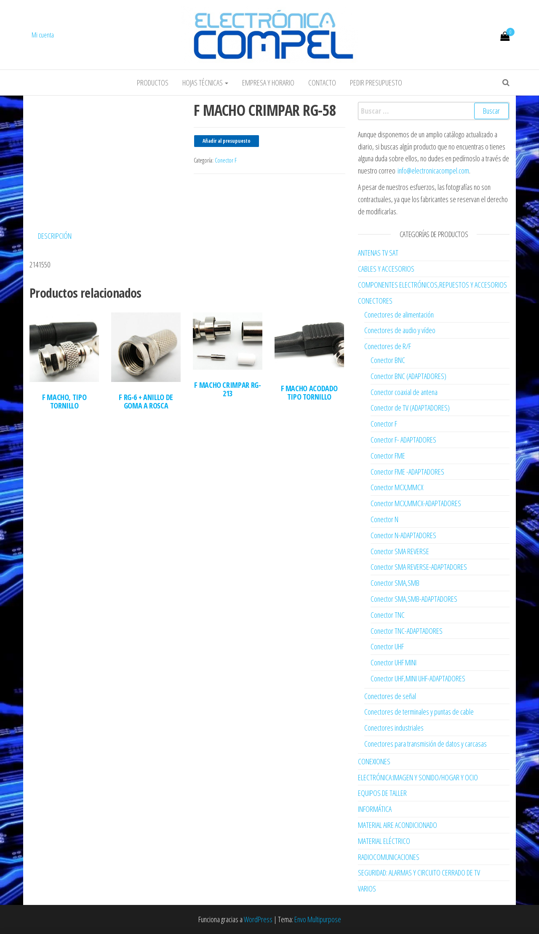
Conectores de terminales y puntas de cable (419, 712)
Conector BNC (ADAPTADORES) (408, 376)
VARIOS (367, 888)
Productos (152, 82)
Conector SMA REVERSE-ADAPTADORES (419, 567)
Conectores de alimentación (399, 315)
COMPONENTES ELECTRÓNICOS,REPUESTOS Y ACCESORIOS (432, 285)
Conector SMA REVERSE (400, 551)
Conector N (384, 519)
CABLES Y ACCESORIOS (386, 269)
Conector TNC (388, 615)
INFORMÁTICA (375, 809)
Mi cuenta (43, 35)
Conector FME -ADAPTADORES (407, 472)
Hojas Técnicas (205, 82)
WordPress (258, 919)
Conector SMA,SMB (395, 583)
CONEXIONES (374, 761)
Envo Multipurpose (317, 919)
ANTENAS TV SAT (378, 253)
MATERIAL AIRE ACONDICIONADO (397, 825)
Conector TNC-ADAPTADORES (407, 631)
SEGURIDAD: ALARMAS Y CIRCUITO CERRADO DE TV (419, 872)
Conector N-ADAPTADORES (403, 535)
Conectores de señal (390, 696)
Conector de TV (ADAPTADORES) (410, 408)
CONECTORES (375, 301)
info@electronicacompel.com (433, 170)
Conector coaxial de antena (404, 392)
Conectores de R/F (387, 346)
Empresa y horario (268, 82)
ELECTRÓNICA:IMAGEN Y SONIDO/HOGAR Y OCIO (418, 777)
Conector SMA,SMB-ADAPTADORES (414, 599)
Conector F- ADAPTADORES (403, 440)
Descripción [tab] (55, 236)
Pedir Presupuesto (376, 82)
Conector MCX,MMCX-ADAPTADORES (416, 503)
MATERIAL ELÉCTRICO (384, 841)
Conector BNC (388, 360)
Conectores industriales (394, 728)
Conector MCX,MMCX (397, 487)
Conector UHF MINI (393, 662)
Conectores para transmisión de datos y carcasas (425, 744)
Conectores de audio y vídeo (399, 330)
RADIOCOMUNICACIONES (388, 857)
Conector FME (388, 456)
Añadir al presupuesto (227, 140)
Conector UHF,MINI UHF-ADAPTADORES (418, 678)
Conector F (226, 160)
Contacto (322, 82)
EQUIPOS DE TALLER (382, 793)
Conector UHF (387, 646)
